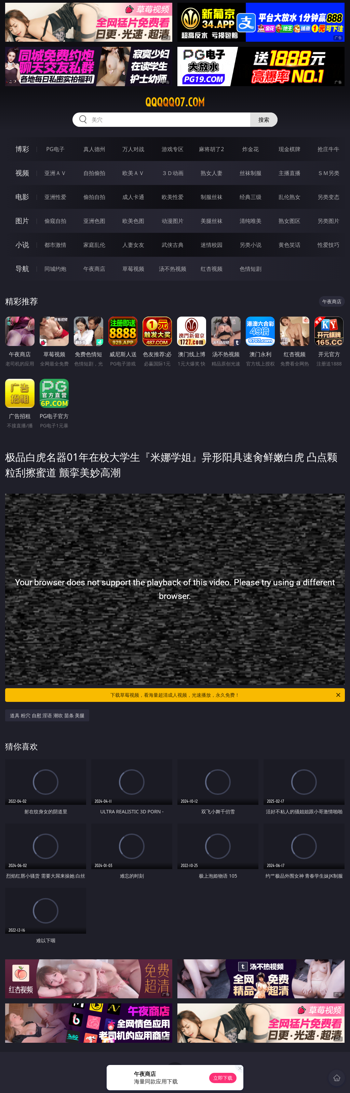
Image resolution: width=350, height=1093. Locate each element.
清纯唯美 (250, 221)
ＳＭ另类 (328, 173)
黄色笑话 (289, 245)
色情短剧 (250, 268)
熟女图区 (289, 221)
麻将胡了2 (211, 149)
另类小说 (250, 245)
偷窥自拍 (55, 221)
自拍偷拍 (94, 173)
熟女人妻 (212, 173)
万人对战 (133, 149)
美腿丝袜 (212, 221)
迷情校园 (212, 245)
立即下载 (222, 1078)
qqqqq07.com (175, 102)
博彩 (22, 149)
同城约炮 (55, 268)
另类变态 (328, 197)
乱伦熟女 (289, 197)
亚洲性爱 (55, 197)
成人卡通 (133, 197)
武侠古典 (173, 245)
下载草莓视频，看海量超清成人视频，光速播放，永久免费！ (225, 695)
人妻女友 (133, 245)
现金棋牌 (289, 149)
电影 (22, 196)
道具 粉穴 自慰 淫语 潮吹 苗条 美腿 (47, 715)
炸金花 (250, 149)
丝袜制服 (250, 173)
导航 (22, 268)
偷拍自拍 (94, 197)
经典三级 (250, 197)
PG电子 (55, 149)
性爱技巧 (328, 245)
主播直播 (289, 173)
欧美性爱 (173, 197)
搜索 (263, 119)
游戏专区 (173, 149)
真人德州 (94, 149)
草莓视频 (133, 268)
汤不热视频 (172, 268)
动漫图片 (173, 221)
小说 (22, 244)
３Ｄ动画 (173, 173)
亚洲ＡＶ (55, 173)
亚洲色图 (94, 221)
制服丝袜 (212, 197)
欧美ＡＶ (133, 173)
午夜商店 (94, 268)
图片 (22, 220)
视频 (22, 172)
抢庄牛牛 (328, 149)
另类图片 (328, 221)
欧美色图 (133, 221)
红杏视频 (212, 268)
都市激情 (55, 245)
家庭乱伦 (94, 245)
